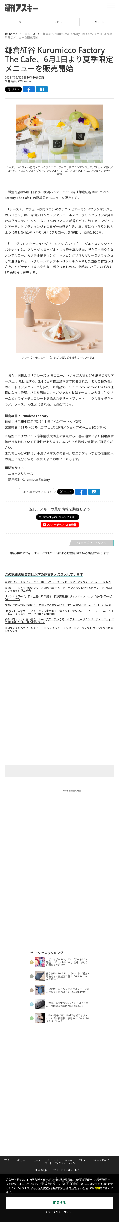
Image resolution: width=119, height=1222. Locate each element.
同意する (59, 1203)
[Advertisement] (60, 675)
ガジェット (53, 1160)
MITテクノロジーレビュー (68, 1169)
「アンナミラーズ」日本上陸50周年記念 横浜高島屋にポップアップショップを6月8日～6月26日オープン (59, 598)
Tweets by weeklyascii (72, 790)
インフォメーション (64, 1163)
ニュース (29, 34)
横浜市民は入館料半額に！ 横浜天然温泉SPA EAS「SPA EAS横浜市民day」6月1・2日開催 (58, 605)
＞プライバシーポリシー (59, 1212)
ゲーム (68, 1160)
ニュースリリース (20, 473)
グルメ (82, 1160)
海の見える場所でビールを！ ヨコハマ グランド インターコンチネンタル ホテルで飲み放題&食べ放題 (59, 629)
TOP (19, 22)
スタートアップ (100, 1160)
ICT (45, 1163)
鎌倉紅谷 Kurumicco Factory (29, 479)
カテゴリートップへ (91, 543)
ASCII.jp (41, 1169)
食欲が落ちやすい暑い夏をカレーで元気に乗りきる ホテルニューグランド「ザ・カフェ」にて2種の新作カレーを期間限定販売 (59, 621)
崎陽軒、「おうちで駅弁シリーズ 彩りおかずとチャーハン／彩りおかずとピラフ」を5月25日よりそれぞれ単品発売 (59, 589)
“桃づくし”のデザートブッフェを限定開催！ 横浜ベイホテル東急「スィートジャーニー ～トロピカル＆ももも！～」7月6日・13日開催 (59, 612)
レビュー (59, 22)
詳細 (97, 1188)
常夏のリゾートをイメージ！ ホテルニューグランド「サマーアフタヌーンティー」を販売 (58, 582)
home (11, 34)
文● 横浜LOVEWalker (19, 81)
